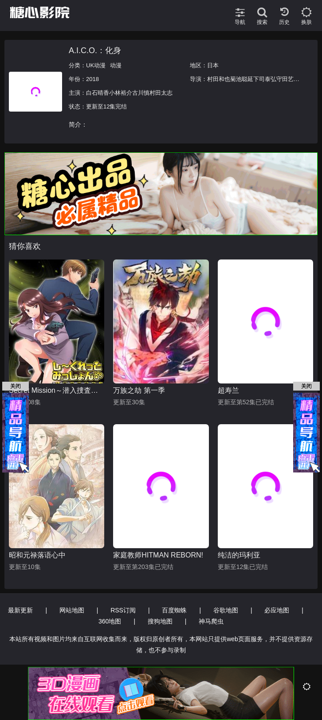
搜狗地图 (160, 621)
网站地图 (71, 610)
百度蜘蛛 (174, 610)
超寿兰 (228, 390)
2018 (92, 79)
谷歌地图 (225, 610)
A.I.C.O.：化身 (95, 50)
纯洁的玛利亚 (239, 555)
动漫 (116, 65)
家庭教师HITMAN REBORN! (158, 555)
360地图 (109, 621)
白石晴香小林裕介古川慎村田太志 (129, 92)
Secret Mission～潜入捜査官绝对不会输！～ (56, 390)
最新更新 (20, 610)
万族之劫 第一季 (139, 390)
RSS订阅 (123, 610)
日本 (213, 65)
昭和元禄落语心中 (37, 555)
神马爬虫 (211, 621)
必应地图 (276, 610)
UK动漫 (96, 65)
